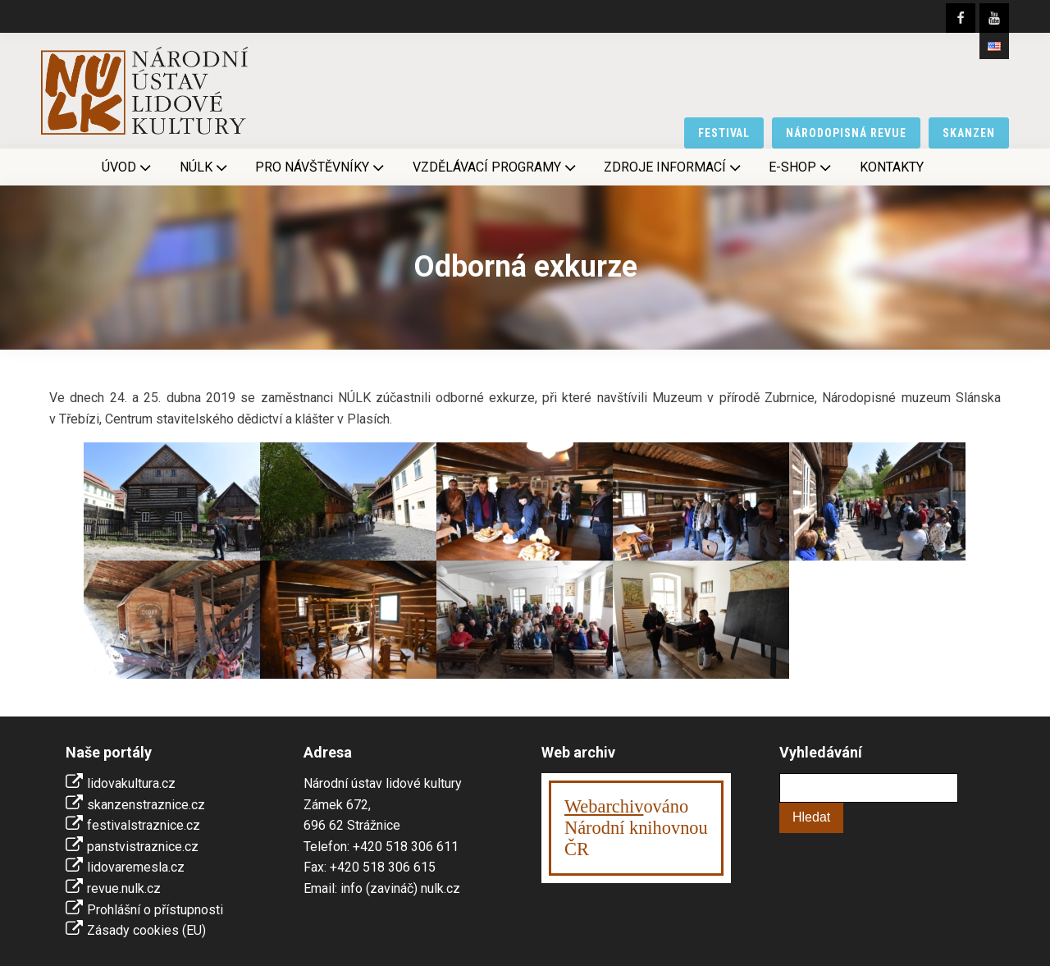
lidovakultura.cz (131, 783)
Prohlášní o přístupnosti (155, 910)
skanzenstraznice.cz (146, 805)
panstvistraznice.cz (143, 846)
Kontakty (892, 167)
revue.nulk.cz (124, 888)
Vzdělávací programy (496, 167)
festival (724, 133)
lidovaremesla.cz (136, 867)
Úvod (128, 167)
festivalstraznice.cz (143, 825)
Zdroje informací (674, 167)
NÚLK (205, 167)
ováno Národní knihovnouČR (636, 827)
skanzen (969, 133)
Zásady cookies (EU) (146, 930)
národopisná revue (846, 133)
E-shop (801, 167)
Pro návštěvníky (321, 167)
